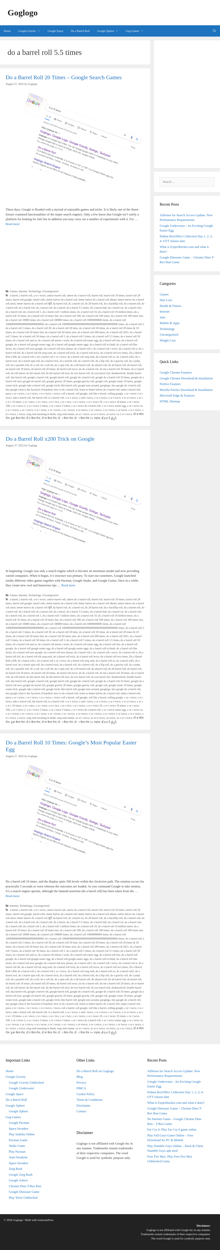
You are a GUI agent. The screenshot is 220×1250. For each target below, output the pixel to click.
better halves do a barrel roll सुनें (34, 303)
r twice (56, 393)
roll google (81, 393)
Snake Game (17, 1146)
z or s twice (95, 409)
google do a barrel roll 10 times (113, 377)
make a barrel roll (130, 389)
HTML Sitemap (170, 401)
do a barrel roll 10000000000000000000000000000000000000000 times (84, 324)
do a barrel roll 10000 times (21, 319)
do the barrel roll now (57, 373)
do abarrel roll (99, 365)
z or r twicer (12, 409)
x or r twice (71, 397)
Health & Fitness (170, 306)
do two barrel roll (80, 373)
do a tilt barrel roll (80, 365)
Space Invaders (18, 1128)
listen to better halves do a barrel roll (99, 389)
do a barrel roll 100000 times (53, 319)
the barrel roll (39, 397)
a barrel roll (25, 295)
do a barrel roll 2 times (18, 328)
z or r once (28, 401)
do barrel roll (134, 365)
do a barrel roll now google (28, 348)
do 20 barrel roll (94, 303)
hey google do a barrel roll (126, 385)
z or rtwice (82, 409)
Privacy (81, 1082)
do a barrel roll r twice (105, 348)
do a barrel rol (115, 307)
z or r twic (65, 401)
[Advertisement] (75, 257)
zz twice (110, 414)
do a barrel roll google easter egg (32, 344)
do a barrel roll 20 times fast (28, 332)
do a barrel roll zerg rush (81, 356)
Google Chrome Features (176, 372)
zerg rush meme (65, 414)
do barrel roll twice (67, 369)
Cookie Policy (86, 1094)
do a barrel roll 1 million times (59, 311)
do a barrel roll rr (128, 348)
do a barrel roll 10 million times (115, 311)
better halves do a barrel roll (61, 299)
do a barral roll (44, 307)
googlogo (105, 385)
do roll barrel (18, 373)
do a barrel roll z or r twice (51, 356)
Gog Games (136, 31)
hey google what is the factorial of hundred (29, 389)
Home (7, 30)
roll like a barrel (97, 393)
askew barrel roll (56, 295)
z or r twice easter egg (114, 405)
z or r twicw (26, 409)
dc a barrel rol (76, 303)
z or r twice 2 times (37, 405)
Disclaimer (84, 1105)
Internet (23, 291)
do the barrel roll (35, 373)
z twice (21, 414)
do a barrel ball (98, 307)
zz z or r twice (124, 414)
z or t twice (109, 409)
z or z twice (134, 409)
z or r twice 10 (94, 401)
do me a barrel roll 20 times (115, 369)
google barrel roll (59, 377)
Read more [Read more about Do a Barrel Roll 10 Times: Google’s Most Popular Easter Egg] (13, 896)
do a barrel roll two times (114, 352)
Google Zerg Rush (20, 1174)
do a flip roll (102, 360)
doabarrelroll (118, 373)
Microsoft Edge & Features (177, 395)
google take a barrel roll (32, 385)
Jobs (162, 317)
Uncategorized (50, 291)
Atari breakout (18, 1157)
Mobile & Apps (170, 323)
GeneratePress (45, 1220)
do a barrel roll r (83, 348)
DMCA (81, 1088)
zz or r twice (82, 414)
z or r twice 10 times (114, 401)
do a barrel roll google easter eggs (70, 344)
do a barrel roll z (27, 356)
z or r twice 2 (18, 405)
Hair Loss (166, 300)
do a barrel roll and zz (25, 340)
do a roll (34, 365)
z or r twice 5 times (59, 405)
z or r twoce (68, 409)
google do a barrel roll (82, 377)
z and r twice (86, 397)
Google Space (55, 30)
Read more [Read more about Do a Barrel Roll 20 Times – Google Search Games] (13, 224)
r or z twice (45, 393)
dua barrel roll (18, 377)
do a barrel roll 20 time (65, 328)
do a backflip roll (113, 303)
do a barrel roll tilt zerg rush (36, 352)
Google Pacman (19, 1123)
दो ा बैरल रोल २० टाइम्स (87, 418)
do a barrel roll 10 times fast (43, 315)
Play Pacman (17, 1151)
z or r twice (79, 401)
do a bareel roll (132, 303)
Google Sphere (109, 31)
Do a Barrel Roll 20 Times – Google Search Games (64, 77)
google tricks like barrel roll (61, 385)
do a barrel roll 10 (87, 311)
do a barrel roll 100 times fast (127, 315)
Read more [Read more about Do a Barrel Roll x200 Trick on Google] (68, 585)
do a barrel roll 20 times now (60, 332)
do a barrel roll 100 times (96, 315)
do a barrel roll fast (109, 340)
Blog (80, 1077)
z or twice (121, 409)
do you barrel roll (100, 373)
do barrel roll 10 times (18, 369)
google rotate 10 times (121, 381)
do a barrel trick (49, 360)
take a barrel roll (22, 397)
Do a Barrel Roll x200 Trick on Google (50, 439)
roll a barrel (67, 393)
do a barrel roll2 (125, 356)
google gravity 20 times (60, 381)
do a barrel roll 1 (32, 311)
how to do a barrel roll (66, 389)
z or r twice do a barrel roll (85, 405)
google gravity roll (84, 381)
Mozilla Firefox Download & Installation (186, 390)
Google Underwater (21, 1088)
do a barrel (59, 307)
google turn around (88, 385)
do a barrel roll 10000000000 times (89, 319)
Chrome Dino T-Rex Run (25, 1186)
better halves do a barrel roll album (97, 299)
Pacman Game (18, 1140)
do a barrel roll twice (88, 352)
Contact (82, 1111)
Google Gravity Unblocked (26, 1082)
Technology (34, 291)
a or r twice (39, 295)
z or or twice (129, 397)
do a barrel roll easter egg (84, 340)
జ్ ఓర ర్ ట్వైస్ (109, 418)
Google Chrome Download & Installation (186, 378)
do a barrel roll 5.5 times (105, 336)
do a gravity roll (119, 360)
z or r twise (40, 409)
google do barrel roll (34, 381)
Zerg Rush (15, 1169)
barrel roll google (22, 299)
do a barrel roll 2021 (117, 332)
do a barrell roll (68, 360)
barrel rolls (39, 299)
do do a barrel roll (88, 369)
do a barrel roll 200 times (91, 332)
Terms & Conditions (90, 1100)
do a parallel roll (20, 365)
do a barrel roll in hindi (102, 344)
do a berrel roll (86, 360)
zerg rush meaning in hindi (41, 414)
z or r (140, 397)
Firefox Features (170, 384)
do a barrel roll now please (58, 348)
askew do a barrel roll (78, 295)
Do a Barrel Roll (80, 30)
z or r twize (54, 409)
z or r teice (41, 401)
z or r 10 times (13, 401)
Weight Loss (168, 340)
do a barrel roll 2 (135, 324)
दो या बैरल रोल (49, 418)
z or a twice (100, 397)
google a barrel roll (38, 377)
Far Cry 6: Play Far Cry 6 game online (172, 1129)
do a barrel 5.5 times (78, 307)
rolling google (115, 393)
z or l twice (114, 397)
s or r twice (130, 393)
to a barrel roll (56, 397)
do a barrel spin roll (29, 360)
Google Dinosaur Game (24, 1192)
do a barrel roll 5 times (78, 336)
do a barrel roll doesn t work (53, 340)
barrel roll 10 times (114, 295)
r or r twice (32, 393)
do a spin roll (62, 365)
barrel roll (97, 295)
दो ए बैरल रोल (33, 418)
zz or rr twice (97, 414)
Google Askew (18, 1180)
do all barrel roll (117, 365)
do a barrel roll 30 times (32, 336)
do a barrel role (133, 307)
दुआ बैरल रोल (18, 418)
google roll (101, 381)
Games (13, 291)
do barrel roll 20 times (43, 369)
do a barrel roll (14, 311)
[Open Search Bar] (214, 31)
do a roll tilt (47, 365)
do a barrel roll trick (64, 352)
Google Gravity (31, 31)
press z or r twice (15, 393)
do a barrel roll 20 (41, 328)
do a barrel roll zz (105, 356)
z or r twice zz (135, 405)
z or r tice (54, 401)
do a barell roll (27, 307)
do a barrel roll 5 (56, 336)
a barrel (14, 295)
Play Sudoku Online (22, 1134)
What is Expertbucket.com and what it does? (176, 1103)
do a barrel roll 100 (70, 315)
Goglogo (23, 12)
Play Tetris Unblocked (23, 1197)
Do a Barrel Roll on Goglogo (95, 1071)
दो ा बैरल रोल (65, 418)
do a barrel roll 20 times (92, 328)
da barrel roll (60, 303)
